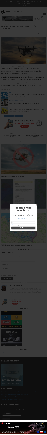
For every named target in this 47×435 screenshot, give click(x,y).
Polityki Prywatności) (23, 218)
